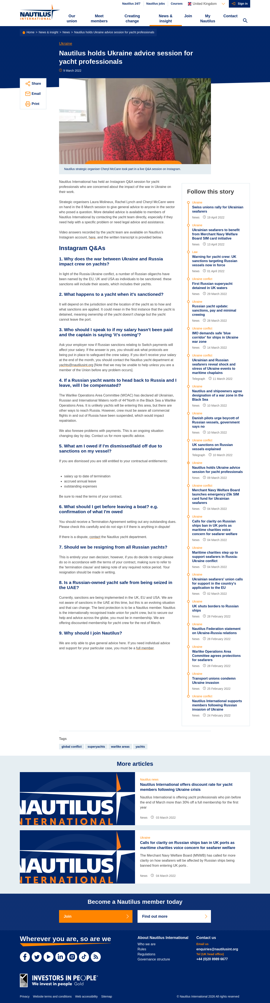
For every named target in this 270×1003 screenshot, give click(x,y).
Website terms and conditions (52, 996)
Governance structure (154, 959)
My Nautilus (207, 18)
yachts (140, 746)
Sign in (243, 3)
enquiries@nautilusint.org (217, 949)
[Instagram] (72, 957)
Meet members (99, 18)
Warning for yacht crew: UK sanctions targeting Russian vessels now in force (214, 261)
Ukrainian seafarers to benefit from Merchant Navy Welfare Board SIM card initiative (216, 234)
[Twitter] (37, 957)
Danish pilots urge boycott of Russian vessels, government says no (216, 422)
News (66, 32)
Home (30, 32)
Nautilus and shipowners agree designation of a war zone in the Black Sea (217, 395)
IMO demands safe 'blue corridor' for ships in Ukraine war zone (215, 337)
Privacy (25, 996)
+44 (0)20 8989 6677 (212, 959)
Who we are (146, 944)
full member (145, 648)
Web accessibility (86, 996)
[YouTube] (48, 957)
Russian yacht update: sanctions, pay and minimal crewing (214, 310)
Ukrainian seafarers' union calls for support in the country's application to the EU (217, 583)
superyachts (96, 746)
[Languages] (206, 4)
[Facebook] (25, 957)
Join (188, 16)
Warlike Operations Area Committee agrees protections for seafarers (216, 656)
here (92, 237)
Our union (72, 18)
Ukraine (65, 44)
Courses (176, 3)
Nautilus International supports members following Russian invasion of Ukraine (217, 705)
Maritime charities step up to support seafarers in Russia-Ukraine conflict (215, 557)
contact (94, 537)
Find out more (175, 916)
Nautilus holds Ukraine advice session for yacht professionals (114, 32)
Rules (142, 949)
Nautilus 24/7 (131, 3)
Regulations (146, 954)
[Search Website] (245, 21)
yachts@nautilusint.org (76, 365)
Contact (230, 16)
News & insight (166, 18)
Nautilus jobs (155, 3)
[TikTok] (84, 957)
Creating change (132, 18)
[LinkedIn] (60, 957)
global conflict (72, 746)
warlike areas (120, 746)
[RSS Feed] (96, 957)
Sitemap (106, 996)
